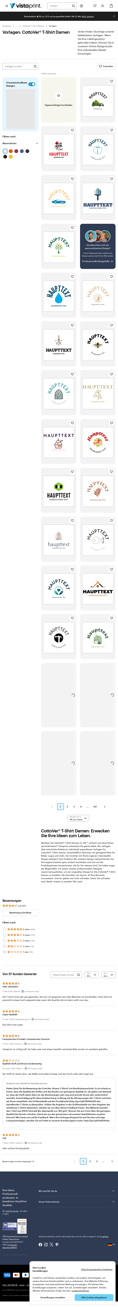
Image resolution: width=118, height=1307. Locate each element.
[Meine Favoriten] (94, 5)
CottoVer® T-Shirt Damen (33, 26)
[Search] (78, 975)
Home (22, 1285)
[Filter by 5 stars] (4, 929)
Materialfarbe (9, 143)
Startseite (6, 26)
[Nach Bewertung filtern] (91, 974)
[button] (52, 806)
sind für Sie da (12, 1211)
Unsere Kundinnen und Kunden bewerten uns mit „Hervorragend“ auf (73, 1236)
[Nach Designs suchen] (35, 66)
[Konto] (102, 6)
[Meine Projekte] (88, 5)
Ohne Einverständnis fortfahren (96, 1269)
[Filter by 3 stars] (4, 940)
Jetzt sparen (87, 16)
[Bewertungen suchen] (64, 974)
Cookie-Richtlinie (80, 1290)
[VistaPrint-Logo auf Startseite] (25, 5)
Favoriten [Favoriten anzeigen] (106, 66)
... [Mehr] (17, 26)
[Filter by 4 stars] (4, 935)
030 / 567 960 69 (10, 1285)
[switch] (31, 84)
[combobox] (60, 5)
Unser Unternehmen (77, 1201)
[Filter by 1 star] (4, 952)
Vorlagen (53, 26)
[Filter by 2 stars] (4, 946)
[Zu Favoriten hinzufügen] (111, 81)
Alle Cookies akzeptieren (94, 1297)
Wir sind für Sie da (77, 1190)
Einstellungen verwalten (52, 1297)
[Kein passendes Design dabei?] (98, 246)
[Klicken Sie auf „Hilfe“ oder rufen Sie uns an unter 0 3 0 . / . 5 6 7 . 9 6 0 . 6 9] (81, 6)
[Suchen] (73, 6)
